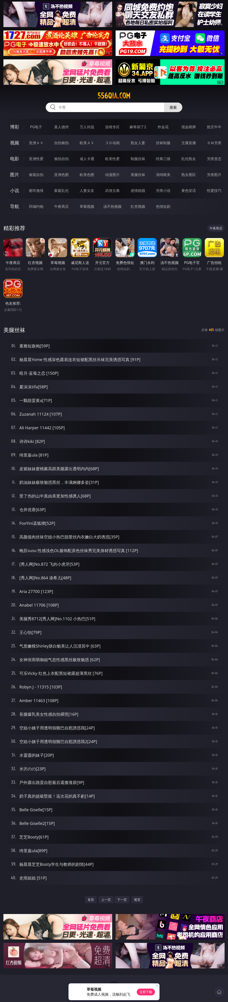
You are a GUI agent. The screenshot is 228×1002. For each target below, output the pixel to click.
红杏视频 (138, 206)
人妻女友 (87, 190)
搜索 (173, 107)
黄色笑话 (188, 190)
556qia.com (113, 95)
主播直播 (188, 142)
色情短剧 (163, 206)
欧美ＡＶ (87, 142)
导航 (14, 206)
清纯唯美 (163, 174)
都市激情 (36, 190)
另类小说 (163, 190)
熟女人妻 (138, 142)
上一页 (106, 899)
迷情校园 (138, 190)
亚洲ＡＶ (36, 142)
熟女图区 (188, 174)
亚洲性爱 (36, 158)
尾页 (137, 899)
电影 (14, 159)
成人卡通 (87, 158)
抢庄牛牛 (214, 126)
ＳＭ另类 (214, 142)
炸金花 (163, 126)
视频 (14, 143)
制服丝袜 (138, 158)
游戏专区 (112, 126)
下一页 (122, 899)
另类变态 (214, 158)
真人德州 (61, 126)
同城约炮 (36, 206)
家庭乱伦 (61, 190)
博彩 (14, 127)
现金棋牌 (188, 126)
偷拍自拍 (61, 158)
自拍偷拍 (61, 142)
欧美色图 (87, 174)
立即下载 (145, 992)
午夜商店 (61, 206)
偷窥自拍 (36, 174)
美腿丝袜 (138, 174)
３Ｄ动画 (112, 142)
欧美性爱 (112, 158)
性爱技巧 (214, 190)
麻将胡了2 (137, 126)
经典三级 (163, 158)
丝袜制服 (163, 142)
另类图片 (214, 174)
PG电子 (36, 126)
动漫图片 (112, 174)
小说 (14, 190)
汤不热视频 (112, 206)
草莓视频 (87, 206)
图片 (14, 174)
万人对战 (87, 126)
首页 (91, 899)
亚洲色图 (61, 174)
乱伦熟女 (188, 158)
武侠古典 (112, 190)
